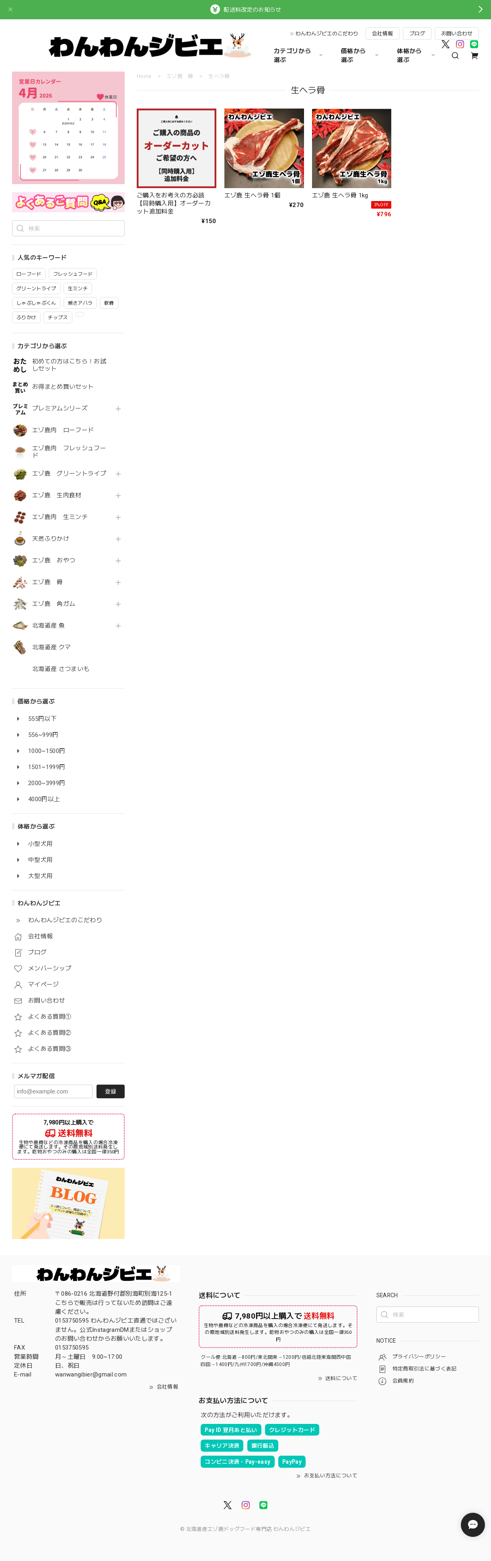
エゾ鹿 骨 (47, 582)
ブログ (417, 34)
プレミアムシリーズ (60, 408)
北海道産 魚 (48, 625)
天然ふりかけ (50, 538)
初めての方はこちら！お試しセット (69, 365)
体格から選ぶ (417, 55)
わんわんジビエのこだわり (327, 34)
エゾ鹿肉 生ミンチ (60, 517)
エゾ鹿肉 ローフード (63, 430)
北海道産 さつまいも (60, 669)
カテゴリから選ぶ (299, 55)
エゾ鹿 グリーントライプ (69, 473)
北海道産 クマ (51, 647)
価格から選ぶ (361, 55)
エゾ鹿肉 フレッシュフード (69, 452)
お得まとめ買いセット (63, 387)
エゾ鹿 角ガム (53, 604)
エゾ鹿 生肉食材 (57, 495)
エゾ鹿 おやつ (53, 560)
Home (144, 76)
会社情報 (382, 34)
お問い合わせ (457, 34)
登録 (110, 1091)
